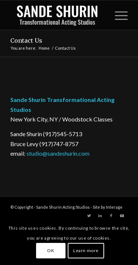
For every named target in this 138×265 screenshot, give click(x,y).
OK (50, 250)
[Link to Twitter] (89, 215)
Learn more (86, 250)
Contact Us (26, 40)
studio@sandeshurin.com (57, 153)
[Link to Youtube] (122, 215)
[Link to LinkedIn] (100, 215)
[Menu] (117, 15)
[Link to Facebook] (111, 215)
